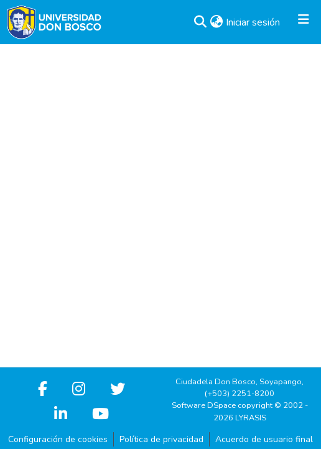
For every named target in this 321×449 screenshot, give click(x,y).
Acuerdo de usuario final (264, 439)
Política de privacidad (161, 439)
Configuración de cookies (58, 439)
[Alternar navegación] (303, 22)
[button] (200, 22)
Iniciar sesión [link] (253, 22)
